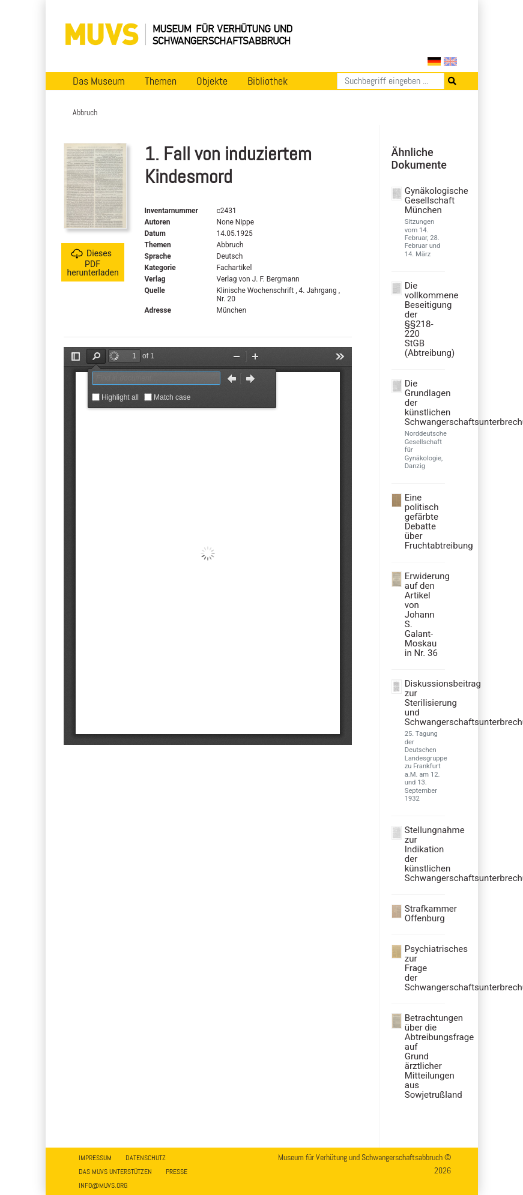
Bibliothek (267, 81)
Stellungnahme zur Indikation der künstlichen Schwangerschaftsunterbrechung (423, 854)
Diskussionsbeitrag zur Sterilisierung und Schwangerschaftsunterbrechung (423, 703)
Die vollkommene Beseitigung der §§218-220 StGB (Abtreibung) (423, 319)
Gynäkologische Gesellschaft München (423, 200)
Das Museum (99, 81)
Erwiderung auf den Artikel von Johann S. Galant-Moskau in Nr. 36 (423, 614)
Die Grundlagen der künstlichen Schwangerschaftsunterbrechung (423, 403)
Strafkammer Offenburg (423, 913)
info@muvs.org (103, 1185)
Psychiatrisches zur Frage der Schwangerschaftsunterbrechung (423, 968)
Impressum (95, 1158)
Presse (176, 1171)
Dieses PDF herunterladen (93, 262)
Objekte (212, 81)
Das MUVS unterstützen (115, 1171)
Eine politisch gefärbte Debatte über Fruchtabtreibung (423, 521)
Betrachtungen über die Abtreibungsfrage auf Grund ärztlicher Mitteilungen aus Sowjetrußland (423, 1056)
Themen (161, 81)
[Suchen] (390, 81)
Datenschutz (145, 1158)
